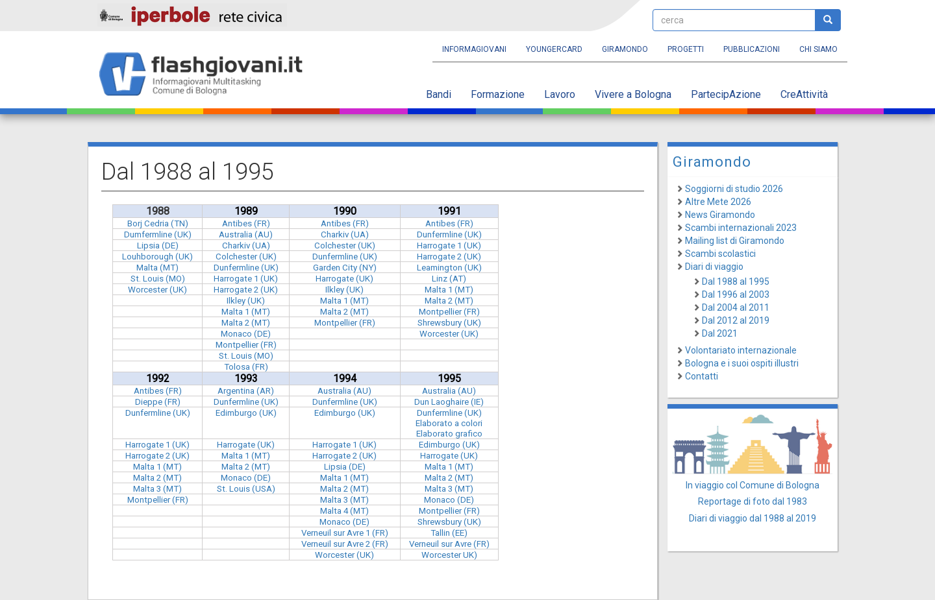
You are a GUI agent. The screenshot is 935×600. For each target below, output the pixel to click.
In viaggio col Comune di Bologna (752, 485)
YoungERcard (554, 49)
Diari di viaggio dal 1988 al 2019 (752, 518)
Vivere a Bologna (633, 94)
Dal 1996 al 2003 (735, 294)
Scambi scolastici (720, 253)
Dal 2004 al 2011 (735, 307)
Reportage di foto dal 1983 (752, 501)
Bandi (438, 94)
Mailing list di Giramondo (734, 240)
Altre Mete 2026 (718, 202)
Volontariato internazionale (741, 350)
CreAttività (804, 94)
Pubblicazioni (751, 49)
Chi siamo (818, 49)
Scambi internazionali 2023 (741, 227)
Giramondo (625, 49)
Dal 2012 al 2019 (735, 320)
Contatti (701, 376)
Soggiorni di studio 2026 (734, 189)
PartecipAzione (726, 94)
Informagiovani (474, 49)
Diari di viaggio (714, 266)
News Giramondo (720, 215)
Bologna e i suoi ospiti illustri (742, 363)
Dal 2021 (720, 333)
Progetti (685, 49)
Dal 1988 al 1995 (735, 281)
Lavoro (559, 94)
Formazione (498, 94)
